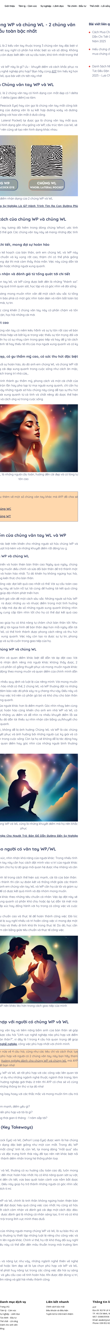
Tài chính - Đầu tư (76, 6)
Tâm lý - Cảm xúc (27, 6)
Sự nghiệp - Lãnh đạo (52, 6)
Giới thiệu (10, 6)
